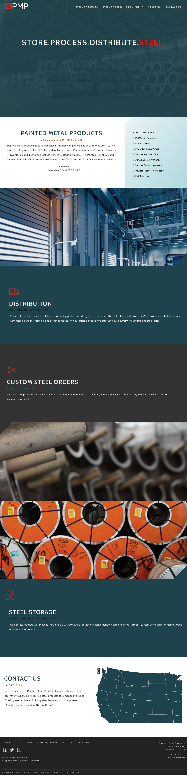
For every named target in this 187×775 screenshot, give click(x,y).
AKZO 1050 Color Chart (145, 148)
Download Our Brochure (61, 170)
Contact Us (173, 7)
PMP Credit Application (145, 137)
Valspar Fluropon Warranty (147, 165)
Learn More (61, 166)
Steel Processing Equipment (123, 7)
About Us (154, 7)
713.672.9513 (178, 754)
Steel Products (87, 7)
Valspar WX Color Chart (145, 154)
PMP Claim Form (141, 143)
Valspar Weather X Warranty (148, 170)
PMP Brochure (140, 176)
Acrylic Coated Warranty (146, 159)
